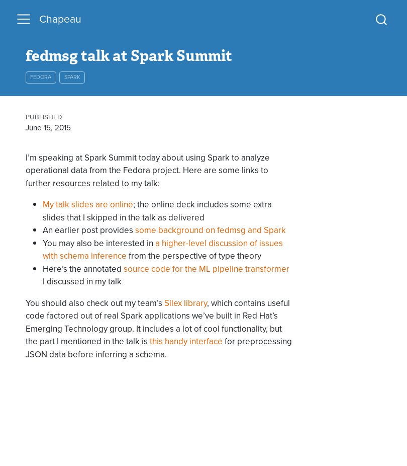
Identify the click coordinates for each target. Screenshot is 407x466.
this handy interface (186, 341)
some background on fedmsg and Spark (210, 230)
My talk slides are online (88, 204)
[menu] (23, 19)
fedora (40, 77)
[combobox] (382, 19)
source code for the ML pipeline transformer (206, 269)
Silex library (185, 303)
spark (72, 77)
